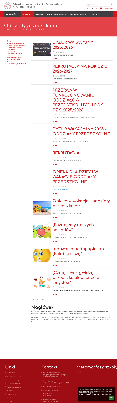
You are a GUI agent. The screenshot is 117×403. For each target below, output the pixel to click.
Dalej (43, 299)
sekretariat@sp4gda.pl (50, 390)
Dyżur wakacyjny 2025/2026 (16, 64)
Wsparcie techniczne (14, 376)
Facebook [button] (39, 14)
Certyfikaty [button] (96, 14)
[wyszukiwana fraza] (99, 4)
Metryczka (10, 391)
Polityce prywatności (104, 394)
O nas (9, 41)
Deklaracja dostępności (15, 380)
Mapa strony (11, 394)
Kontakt (10, 61)
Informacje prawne (13, 383)
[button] (101, 8)
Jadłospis (10, 55)
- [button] (93, 8)
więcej (55, 59)
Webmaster (11, 373)
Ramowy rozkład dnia (14, 53)
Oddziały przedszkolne (35, 30)
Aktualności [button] (11, 14)
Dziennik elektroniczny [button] (57, 14)
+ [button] (88, 8)
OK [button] (111, 398)
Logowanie (108, 8)
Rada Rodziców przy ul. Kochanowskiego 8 (15, 58)
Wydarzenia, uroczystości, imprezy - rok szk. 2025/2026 (16, 44)
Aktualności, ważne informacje (14, 48)
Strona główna (10, 30)
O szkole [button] (27, 14)
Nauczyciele (11, 51)
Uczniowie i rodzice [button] (79, 14)
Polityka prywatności (14, 387)
